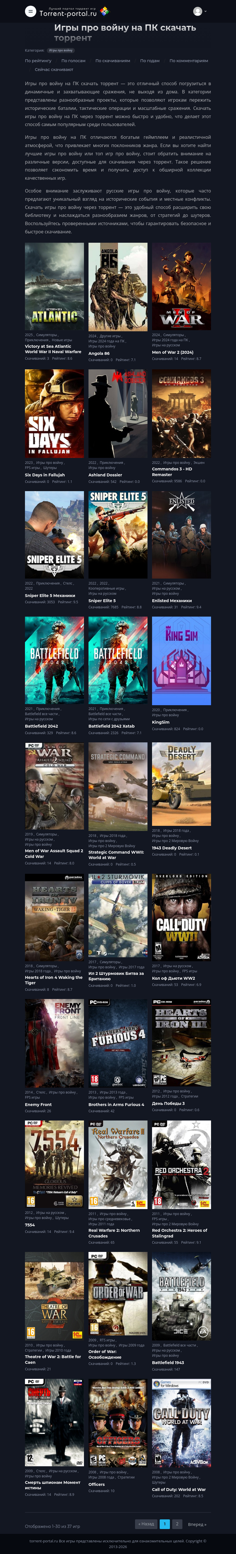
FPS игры (33, 467)
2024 (92, 336)
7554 (30, 1225)
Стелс (68, 583)
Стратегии (189, 1096)
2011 (92, 1213)
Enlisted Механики (172, 600)
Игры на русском (166, 345)
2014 (29, 1092)
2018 (92, 835)
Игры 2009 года (132, 1345)
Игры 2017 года (132, 967)
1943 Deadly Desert (172, 848)
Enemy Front (38, 1104)
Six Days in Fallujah (45, 474)
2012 (156, 1091)
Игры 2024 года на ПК (106, 341)
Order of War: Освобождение (104, 1354)
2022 (92, 462)
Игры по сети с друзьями (109, 719)
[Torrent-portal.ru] (75, 11)
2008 (92, 1472)
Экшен (199, 462)
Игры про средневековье (109, 1218)
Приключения (37, 340)
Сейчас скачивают (54, 69)
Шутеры (50, 467)
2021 (156, 583)
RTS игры (108, 1340)
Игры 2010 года (58, 1350)
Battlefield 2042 (41, 726)
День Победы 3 (168, 1103)
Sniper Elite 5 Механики (50, 595)
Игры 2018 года (113, 835)
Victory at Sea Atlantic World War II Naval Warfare (53, 349)
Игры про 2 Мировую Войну (111, 845)
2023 (29, 462)
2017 (92, 962)
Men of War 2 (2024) (172, 352)
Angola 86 (98, 353)
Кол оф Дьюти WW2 (173, 978)
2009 (92, 1340)
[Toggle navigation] (30, 11)
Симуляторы (47, 334)
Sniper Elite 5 (102, 600)
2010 (29, 1345)
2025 (29, 334)
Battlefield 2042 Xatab (111, 726)
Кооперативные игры (106, 588)
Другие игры (111, 336)
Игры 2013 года (113, 1092)
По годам (149, 60)
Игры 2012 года (165, 1096)
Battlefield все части (42, 713)
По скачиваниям (112, 60)
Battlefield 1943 (168, 1362)
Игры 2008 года (101, 1477)
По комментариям (189, 60)
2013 (92, 1092)
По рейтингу (38, 60)
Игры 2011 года (101, 1224)
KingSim (161, 722)
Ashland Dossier (105, 474)
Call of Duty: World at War (179, 1489)
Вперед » (197, 1524)
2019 (29, 834)
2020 (156, 709)
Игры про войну (101, 346)
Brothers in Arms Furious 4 (116, 1104)
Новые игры (62, 340)
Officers (96, 1484)
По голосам (73, 60)
